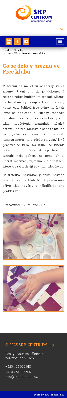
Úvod (6, 50)
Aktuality (18, 50)
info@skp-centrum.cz (21, 376)
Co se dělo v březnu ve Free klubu (26, 53)
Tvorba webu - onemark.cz (49, 394)
